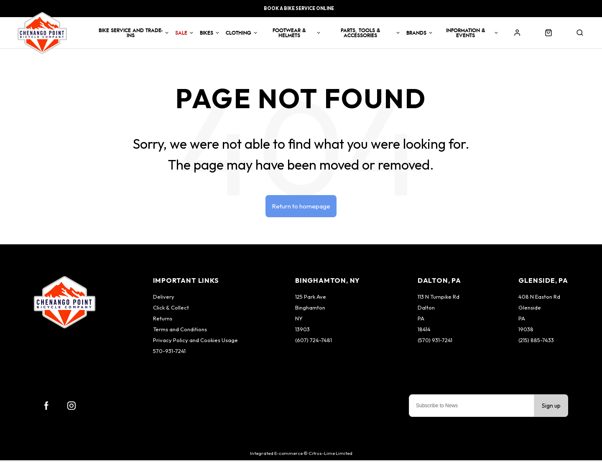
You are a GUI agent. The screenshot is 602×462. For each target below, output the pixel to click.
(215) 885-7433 (536, 341)
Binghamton (310, 309)
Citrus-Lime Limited (330, 455)
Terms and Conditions (180, 330)
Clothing (238, 33)
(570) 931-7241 (435, 341)
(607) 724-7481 (313, 341)
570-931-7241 (169, 352)
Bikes (206, 33)
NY (299, 320)
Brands (416, 33)
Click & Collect (171, 309)
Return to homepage (301, 207)
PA (421, 320)
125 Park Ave (310, 298)
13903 (302, 330)
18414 (424, 330)
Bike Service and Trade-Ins (131, 33)
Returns (162, 320)
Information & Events (465, 33)
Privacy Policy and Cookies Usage (195, 341)
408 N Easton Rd (539, 298)
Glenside (529, 309)
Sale (181, 33)
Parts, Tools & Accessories (360, 33)
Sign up (551, 407)
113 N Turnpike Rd (438, 298)
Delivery (163, 298)
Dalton (426, 309)
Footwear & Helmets (289, 33)
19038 (525, 330)
